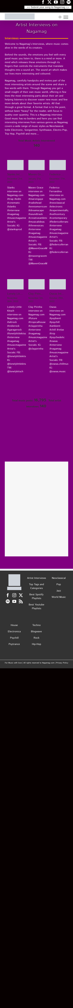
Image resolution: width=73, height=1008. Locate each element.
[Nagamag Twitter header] (50, 2)
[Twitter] (21, 595)
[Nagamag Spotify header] (70, 2)
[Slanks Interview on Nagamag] (15, 165)
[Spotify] (8, 601)
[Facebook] (8, 595)
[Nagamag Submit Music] (36, 448)
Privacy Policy (62, 663)
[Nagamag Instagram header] (63, 2)
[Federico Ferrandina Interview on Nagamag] (57, 165)
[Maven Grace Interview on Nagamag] (36, 165)
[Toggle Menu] (65, 17)
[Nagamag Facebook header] (44, 2)
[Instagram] (14, 595)
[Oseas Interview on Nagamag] (57, 284)
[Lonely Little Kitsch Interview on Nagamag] (15, 284)
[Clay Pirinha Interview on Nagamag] (36, 284)
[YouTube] (14, 601)
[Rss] (21, 601)
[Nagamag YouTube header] (57, 2)
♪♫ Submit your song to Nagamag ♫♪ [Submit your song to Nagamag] (48, 7)
